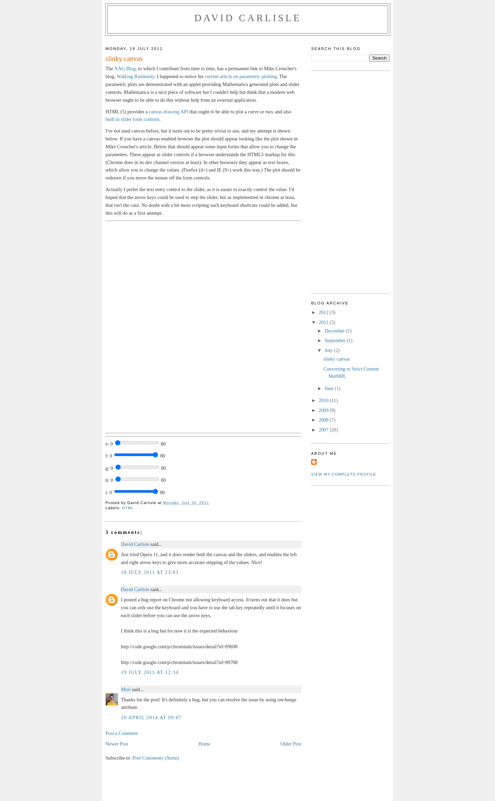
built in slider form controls (132, 119)
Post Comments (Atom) (155, 758)
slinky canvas (336, 359)
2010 (324, 400)
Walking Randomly (135, 76)
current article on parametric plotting (241, 76)
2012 (324, 312)
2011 (324, 322)
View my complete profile (343, 474)
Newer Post (116, 744)
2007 (324, 430)
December (335, 331)
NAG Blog (125, 68)
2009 (324, 410)
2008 (324, 420)
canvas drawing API (168, 111)
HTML (128, 508)
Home (205, 744)
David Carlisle (247, 18)
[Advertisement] (338, 181)
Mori (126, 689)
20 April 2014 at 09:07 (151, 717)
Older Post (291, 744)
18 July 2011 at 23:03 (150, 572)
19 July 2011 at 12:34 (150, 672)
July (329, 350)
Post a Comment (121, 733)
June (330, 388)
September (336, 340)
